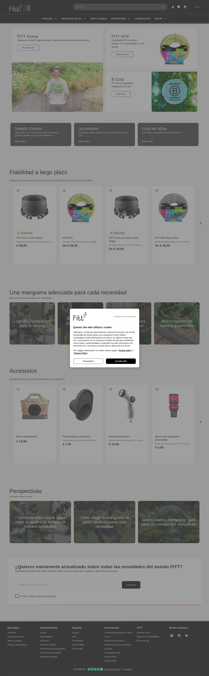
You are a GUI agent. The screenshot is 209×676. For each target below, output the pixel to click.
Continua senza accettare (125, 316)
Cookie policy (125, 350)
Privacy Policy (80, 353)
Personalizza (88, 361)
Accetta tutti (120, 361)
